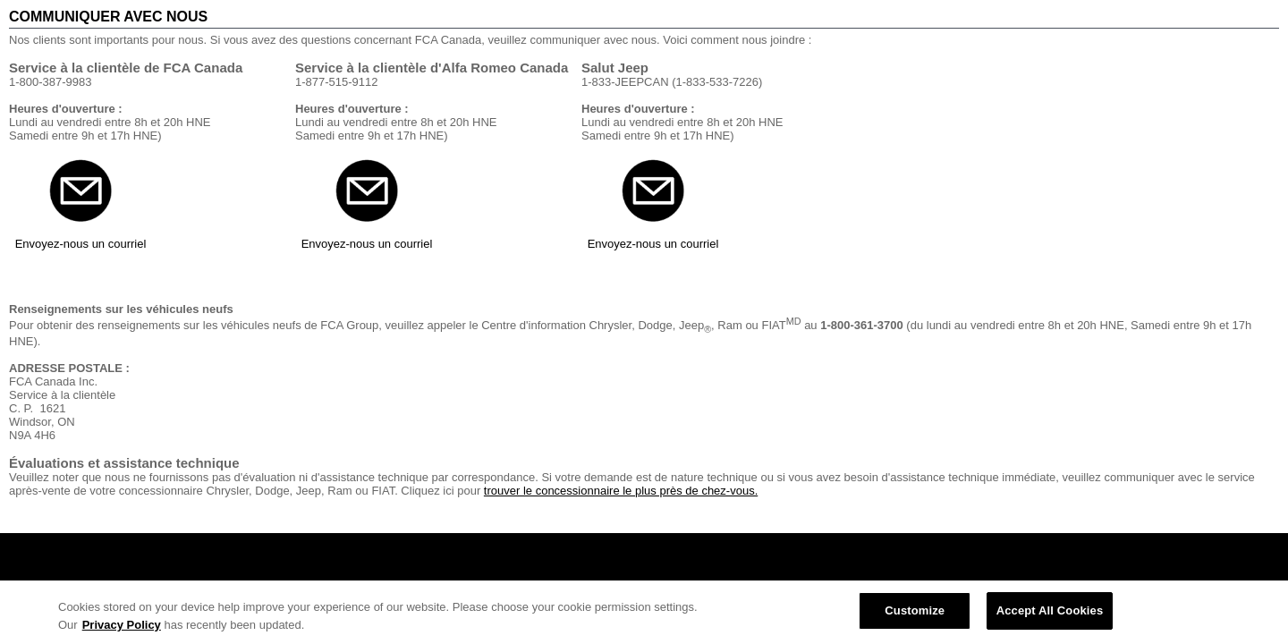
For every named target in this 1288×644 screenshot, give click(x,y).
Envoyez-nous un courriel (81, 243)
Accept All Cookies (1050, 610)
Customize (915, 610)
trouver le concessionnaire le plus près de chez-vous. (621, 490)
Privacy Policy (121, 624)
